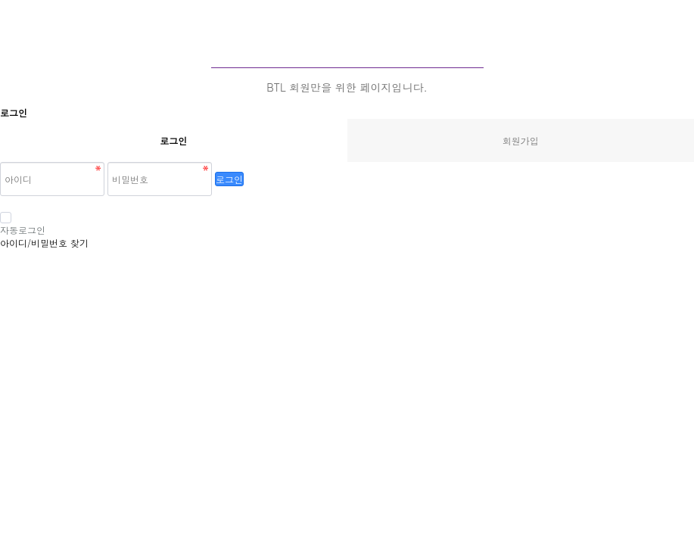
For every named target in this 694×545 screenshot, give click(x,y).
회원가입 (521, 140)
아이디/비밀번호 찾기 (44, 242)
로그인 (229, 179)
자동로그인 (22, 224)
